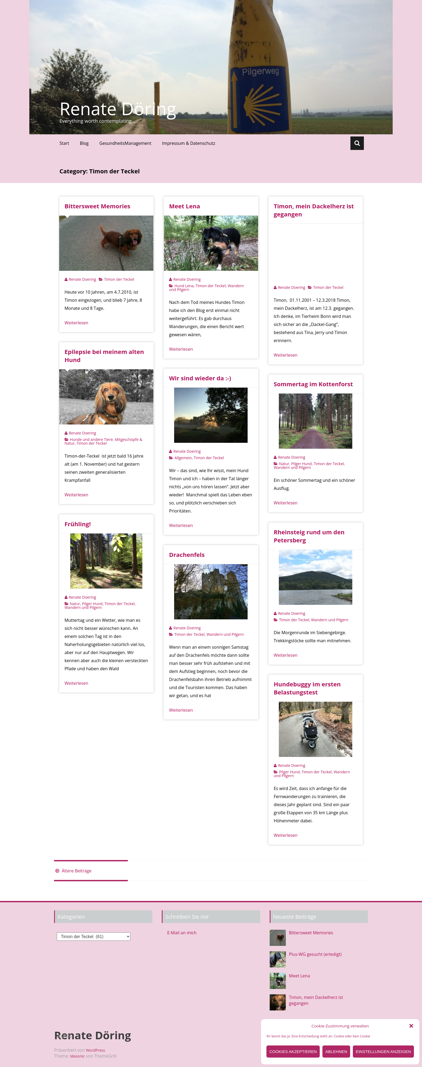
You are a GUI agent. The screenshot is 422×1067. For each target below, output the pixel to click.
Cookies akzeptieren (293, 1051)
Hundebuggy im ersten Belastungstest (307, 688)
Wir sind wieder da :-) (200, 378)
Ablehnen (336, 1051)
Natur (284, 463)
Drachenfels (187, 554)
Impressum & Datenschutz (188, 143)
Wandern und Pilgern (292, 467)
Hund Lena (184, 285)
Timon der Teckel (119, 279)
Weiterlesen (76, 323)
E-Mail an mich (181, 933)
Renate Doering (82, 279)
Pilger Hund (301, 463)
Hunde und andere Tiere (91, 439)
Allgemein (183, 457)
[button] (411, 1026)
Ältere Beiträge (73, 871)
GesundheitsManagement (125, 143)
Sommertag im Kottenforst (313, 384)
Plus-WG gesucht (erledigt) (315, 954)
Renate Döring (117, 108)
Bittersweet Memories (97, 206)
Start (64, 143)
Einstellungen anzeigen (383, 1051)
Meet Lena (184, 206)
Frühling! (78, 524)
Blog (84, 143)
